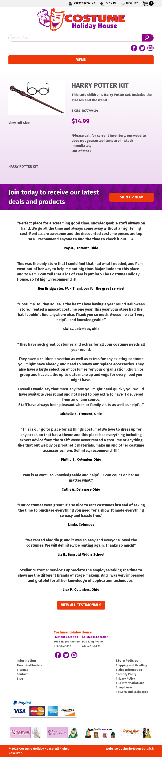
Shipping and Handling (131, 665)
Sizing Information (129, 670)
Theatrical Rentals (29, 665)
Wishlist (129, 3)
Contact (22, 674)
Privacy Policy (125, 678)
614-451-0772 (91, 646)
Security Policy (126, 674)
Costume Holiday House (73, 632)
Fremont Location (66, 636)
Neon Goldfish (143, 748)
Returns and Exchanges (132, 692)
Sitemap (22, 670)
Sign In (107, 3)
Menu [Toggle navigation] (81, 59)
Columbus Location (95, 636)
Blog (20, 678)
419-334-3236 (62, 646)
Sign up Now (131, 197)
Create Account (81, 3)
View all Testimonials (81, 605)
